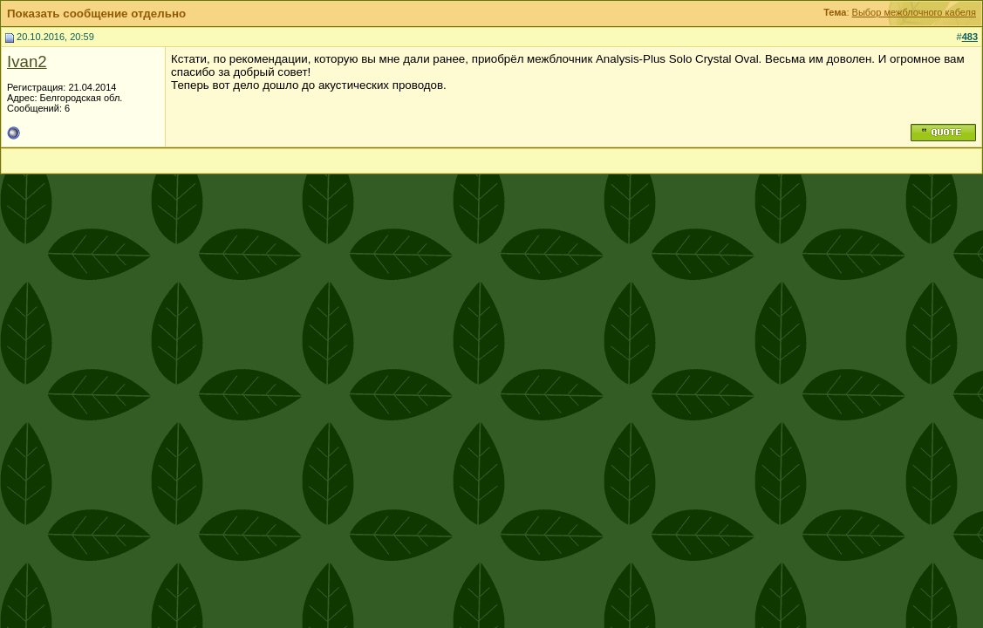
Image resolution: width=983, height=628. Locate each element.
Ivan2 (27, 61)
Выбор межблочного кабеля (914, 12)
